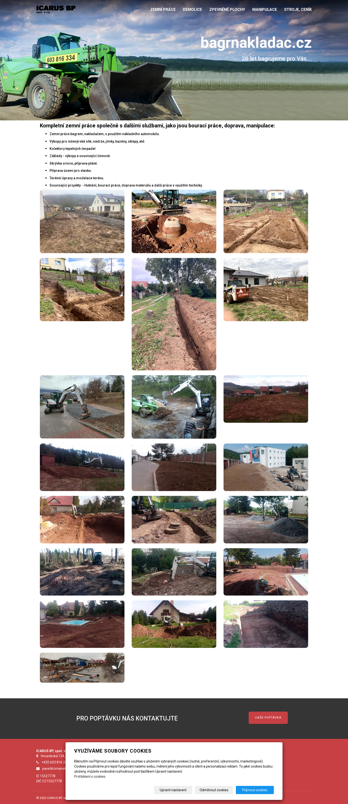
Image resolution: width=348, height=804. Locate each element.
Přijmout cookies (255, 790)
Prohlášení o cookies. (90, 776)
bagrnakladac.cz (255, 43)
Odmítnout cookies (215, 790)
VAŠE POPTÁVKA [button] (268, 717)
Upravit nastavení (175, 790)
